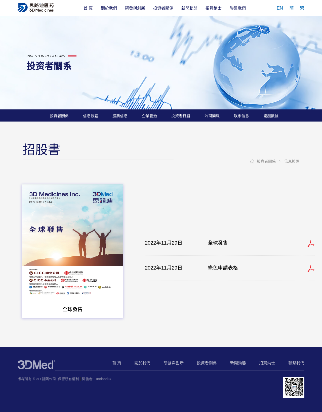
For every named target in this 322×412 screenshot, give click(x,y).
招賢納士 (214, 8)
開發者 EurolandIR (96, 379)
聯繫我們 (238, 8)
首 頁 (88, 8)
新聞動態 (189, 8)
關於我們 (109, 8)
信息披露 (291, 161)
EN (280, 8)
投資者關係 (163, 8)
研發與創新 (135, 8)
